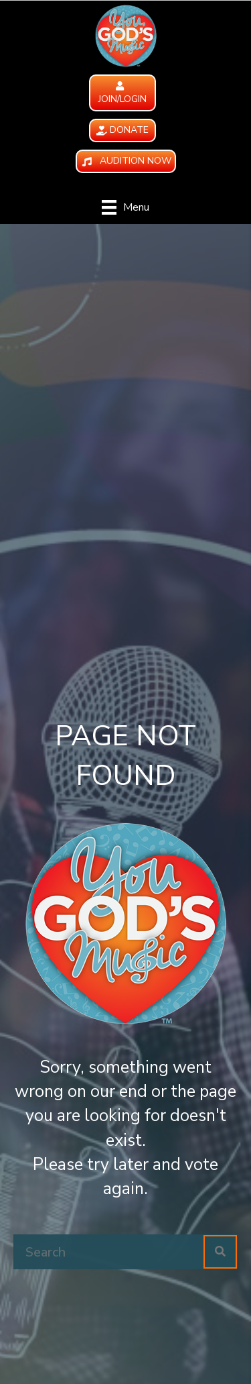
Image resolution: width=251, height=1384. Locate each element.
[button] (122, 92)
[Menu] (125, 207)
